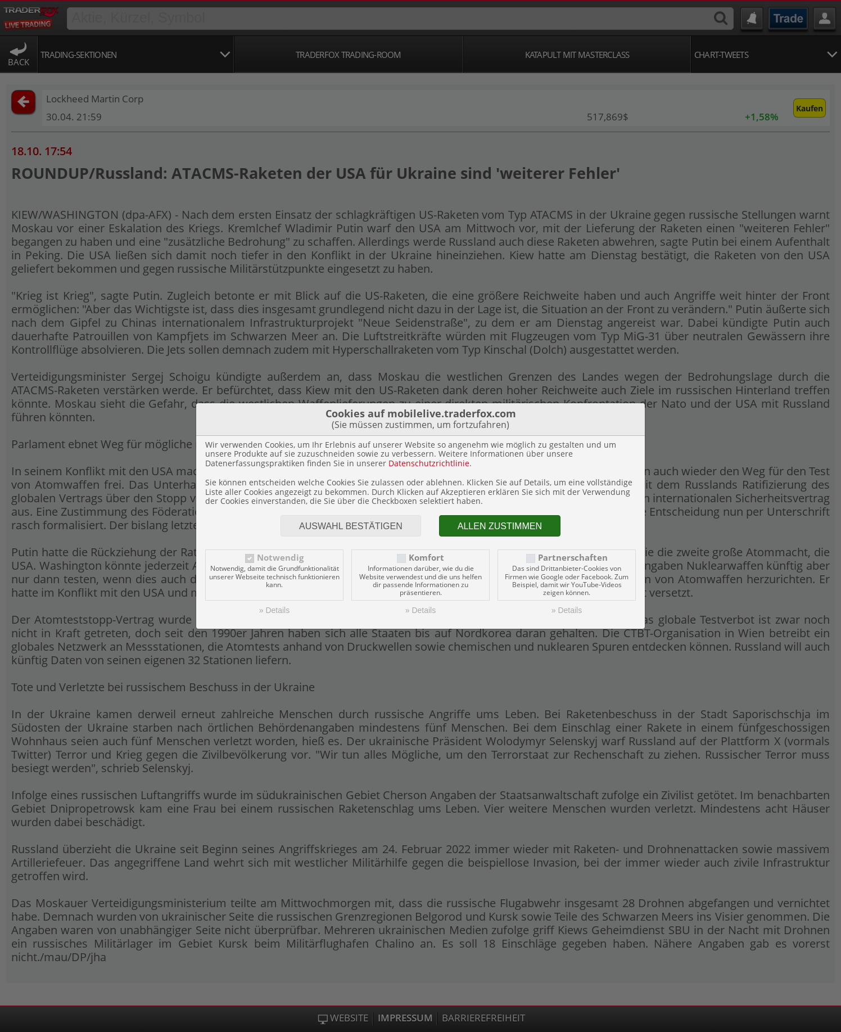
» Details (274, 610)
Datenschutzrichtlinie (428, 463)
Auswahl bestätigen (351, 526)
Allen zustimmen (500, 526)
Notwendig (280, 558)
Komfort (426, 558)
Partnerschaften (573, 558)
